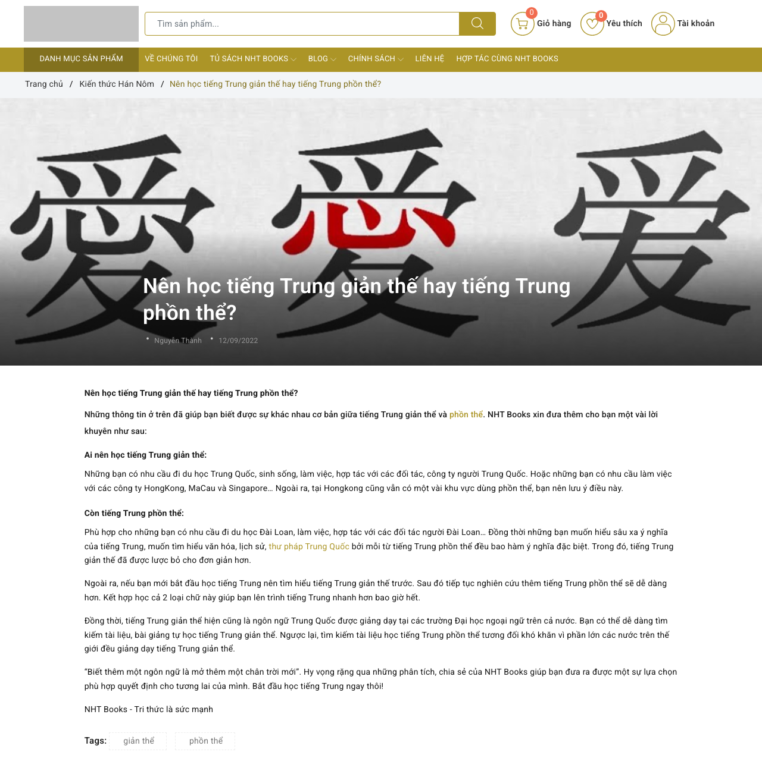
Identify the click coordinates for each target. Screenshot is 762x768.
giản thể (138, 741)
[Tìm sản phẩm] (302, 24)
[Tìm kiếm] (477, 24)
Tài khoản (682, 24)
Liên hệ (430, 59)
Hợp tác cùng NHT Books (507, 59)
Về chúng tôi (171, 59)
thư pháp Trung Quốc (309, 547)
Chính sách (376, 59)
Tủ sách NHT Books (253, 59)
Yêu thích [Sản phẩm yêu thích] (611, 24)
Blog (322, 59)
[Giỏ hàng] (541, 24)
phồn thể (466, 415)
